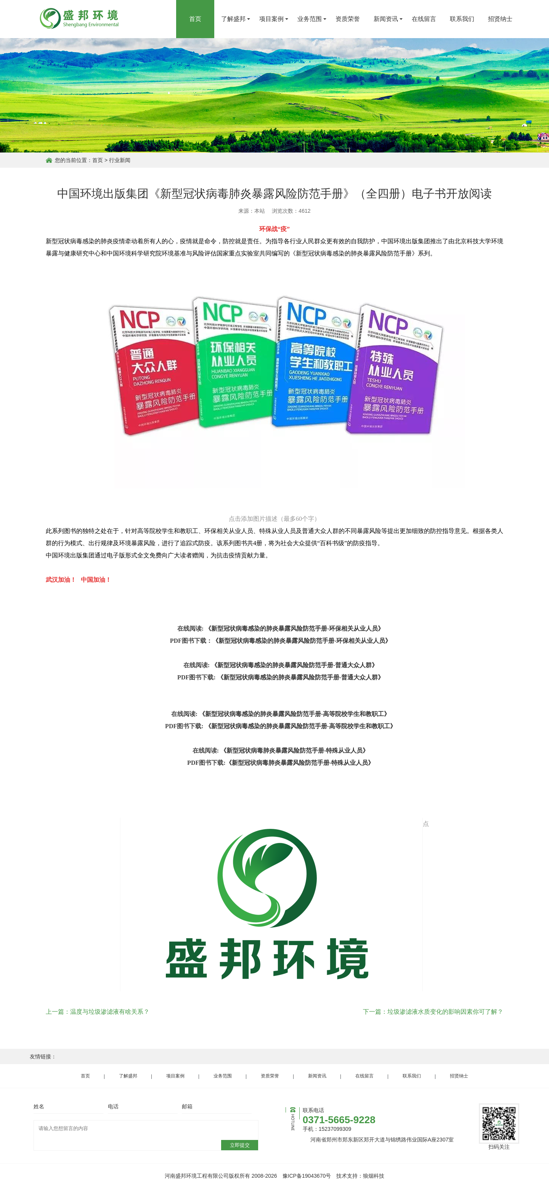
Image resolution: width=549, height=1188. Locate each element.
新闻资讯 (386, 19)
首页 (195, 19)
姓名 (39, 1106)
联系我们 (462, 19)
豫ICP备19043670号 (307, 1176)
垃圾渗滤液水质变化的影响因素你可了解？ (445, 1011)
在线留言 (424, 19)
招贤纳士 (500, 19)
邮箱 (187, 1106)
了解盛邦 (233, 19)
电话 (113, 1106)
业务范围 (309, 19)
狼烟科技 (373, 1176)
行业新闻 (119, 160)
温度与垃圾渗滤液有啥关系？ (109, 1011)
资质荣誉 (348, 19)
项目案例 (271, 19)
